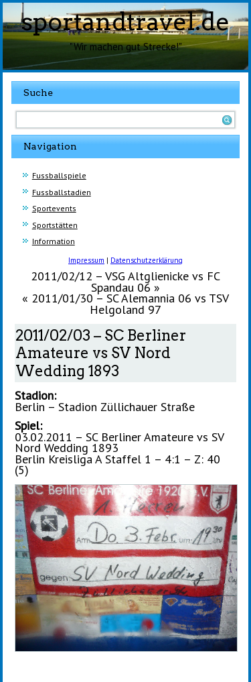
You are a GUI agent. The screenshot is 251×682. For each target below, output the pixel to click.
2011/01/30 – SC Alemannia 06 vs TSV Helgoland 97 (130, 303)
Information (53, 241)
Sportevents (54, 208)
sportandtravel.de (125, 21)
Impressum (86, 260)
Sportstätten (55, 225)
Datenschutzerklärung (146, 260)
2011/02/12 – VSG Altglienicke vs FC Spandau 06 (125, 281)
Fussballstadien (61, 192)
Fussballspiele (59, 175)
